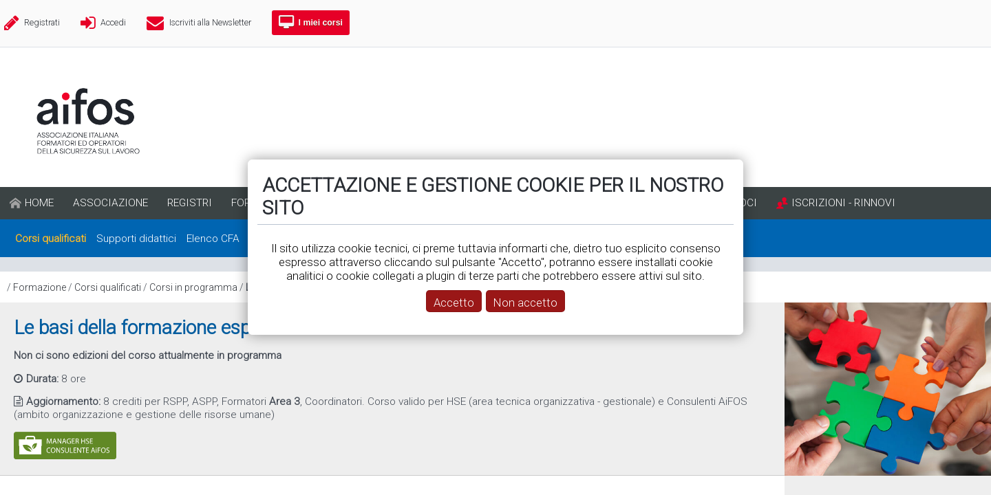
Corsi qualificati (107, 287)
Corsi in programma (193, 287)
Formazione (39, 287)
